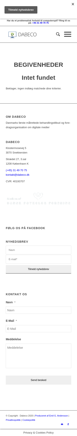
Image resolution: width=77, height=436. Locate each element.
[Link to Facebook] (68, 424)
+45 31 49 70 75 (40, 23)
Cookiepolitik (28, 420)
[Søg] (56, 34)
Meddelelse (13, 339)
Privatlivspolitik (13, 420)
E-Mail (11, 320)
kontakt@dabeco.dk (17, 174)
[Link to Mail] (62, 424)
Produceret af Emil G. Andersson (51, 415)
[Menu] (65, 34)
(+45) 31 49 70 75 (16, 170)
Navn (10, 302)
